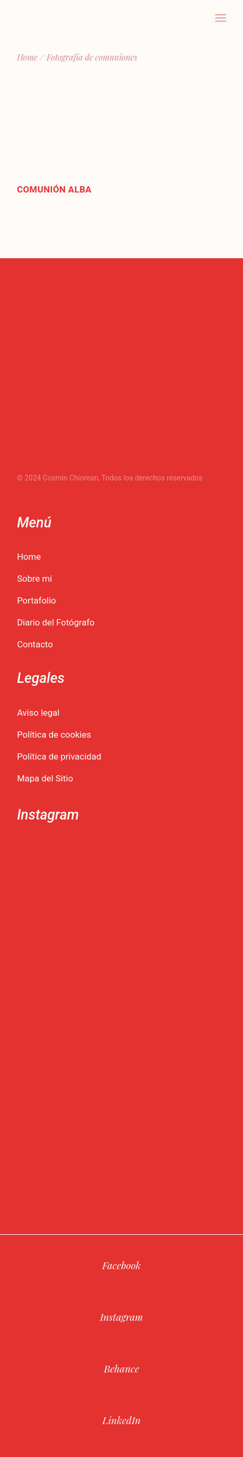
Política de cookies (54, 734)
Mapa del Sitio (45, 778)
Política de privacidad (59, 756)
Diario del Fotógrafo (56, 622)
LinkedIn (122, 1420)
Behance (121, 1368)
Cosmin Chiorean (70, 478)
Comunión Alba (54, 189)
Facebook (121, 1265)
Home (29, 556)
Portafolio (36, 600)
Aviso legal (38, 712)
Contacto (35, 644)
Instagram (121, 1316)
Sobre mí (34, 578)
